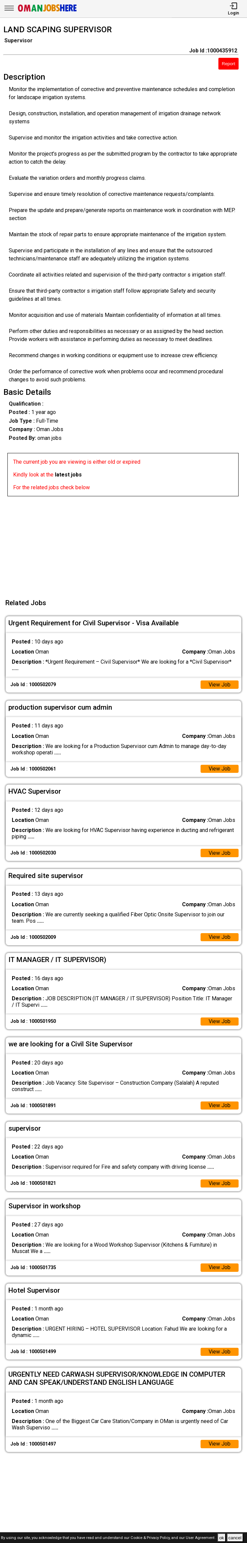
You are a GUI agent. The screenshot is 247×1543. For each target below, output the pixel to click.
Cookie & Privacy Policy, (151, 1538)
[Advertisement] (125, 543)
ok (221, 1537)
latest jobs (68, 474)
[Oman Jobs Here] (47, 11)
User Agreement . (201, 1538)
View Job (219, 685)
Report (228, 63)
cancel (235, 1537)
